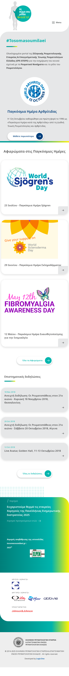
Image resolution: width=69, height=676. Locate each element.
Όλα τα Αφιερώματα (32, 364)
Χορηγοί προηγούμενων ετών (22, 529)
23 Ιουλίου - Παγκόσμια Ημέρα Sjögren (27, 206)
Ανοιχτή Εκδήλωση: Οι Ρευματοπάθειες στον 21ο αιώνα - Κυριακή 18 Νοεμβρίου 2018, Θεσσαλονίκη (33, 405)
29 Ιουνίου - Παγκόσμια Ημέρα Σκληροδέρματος (32, 268)
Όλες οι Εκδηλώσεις (32, 482)
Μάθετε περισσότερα (23, 136)
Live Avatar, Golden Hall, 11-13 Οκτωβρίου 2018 (32, 459)
